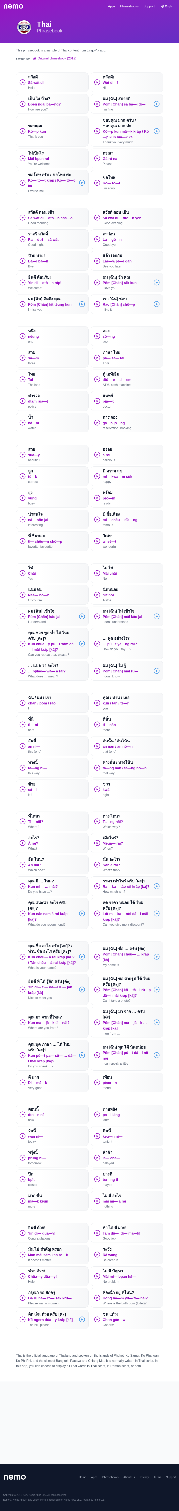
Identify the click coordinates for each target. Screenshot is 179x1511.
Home (82, 1477)
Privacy (144, 1477)
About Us (129, 1477)
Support (149, 6)
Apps (111, 6)
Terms (157, 1477)
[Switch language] (167, 6)
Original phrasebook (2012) (54, 58)
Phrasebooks (129, 6)
